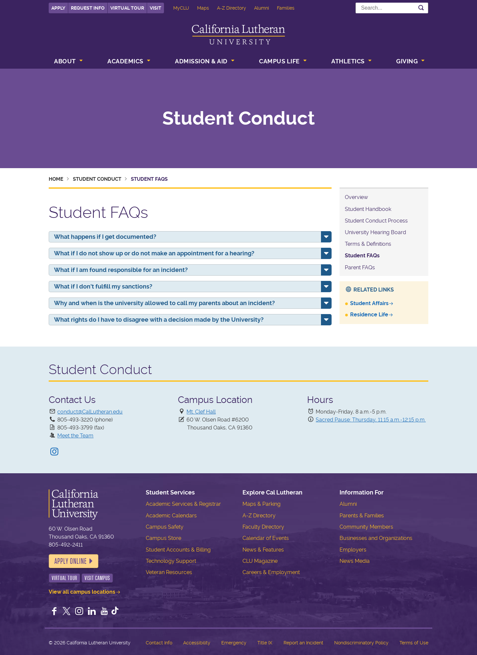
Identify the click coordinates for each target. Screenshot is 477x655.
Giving (407, 61)
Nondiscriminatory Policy (361, 642)
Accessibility (196, 642)
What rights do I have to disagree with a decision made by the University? (159, 319)
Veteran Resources (169, 572)
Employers (353, 550)
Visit (155, 8)
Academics (125, 61)
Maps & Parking (261, 504)
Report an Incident (303, 642)
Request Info (88, 8)
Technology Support (171, 561)
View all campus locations (82, 592)
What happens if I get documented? (105, 236)
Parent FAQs (360, 267)
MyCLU (181, 8)
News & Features (263, 550)
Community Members (366, 527)
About (65, 61)
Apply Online (70, 561)
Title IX (264, 642)
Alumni (261, 8)
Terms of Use (413, 642)
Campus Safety (165, 527)
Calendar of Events (265, 538)
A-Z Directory (231, 8)
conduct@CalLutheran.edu (90, 412)
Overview (356, 197)
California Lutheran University (238, 34)
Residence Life (369, 314)
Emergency (233, 642)
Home (56, 179)
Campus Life (279, 61)
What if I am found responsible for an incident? (121, 269)
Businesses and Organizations (376, 538)
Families (285, 8)
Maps (203, 8)
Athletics (348, 61)
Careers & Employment (271, 572)
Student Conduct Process (376, 221)
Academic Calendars (171, 515)
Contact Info (159, 642)
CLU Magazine (260, 561)
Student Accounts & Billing (178, 550)
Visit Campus (97, 578)
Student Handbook (368, 209)
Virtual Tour (127, 8)
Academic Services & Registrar (183, 504)
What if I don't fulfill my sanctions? (103, 286)
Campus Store (163, 538)
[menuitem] (67, 62)
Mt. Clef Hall (201, 412)
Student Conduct (238, 118)
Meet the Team (75, 435)
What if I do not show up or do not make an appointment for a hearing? (154, 253)
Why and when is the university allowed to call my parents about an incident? (164, 302)
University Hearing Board (375, 232)
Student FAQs (362, 255)
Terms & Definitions (368, 244)
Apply (58, 8)
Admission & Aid (201, 61)
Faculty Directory (263, 527)
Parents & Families (362, 515)
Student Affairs (369, 303)
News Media (355, 561)
